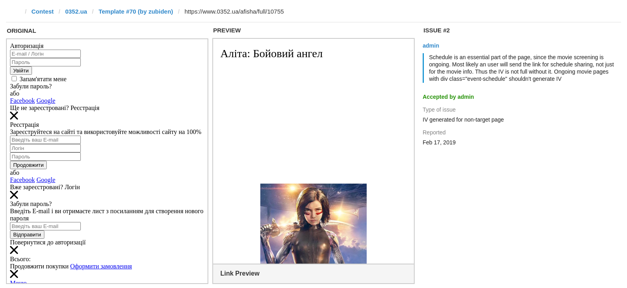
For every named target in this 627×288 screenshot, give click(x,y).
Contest (43, 11)
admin (431, 45)
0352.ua (76, 11)
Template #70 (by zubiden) (135, 11)
